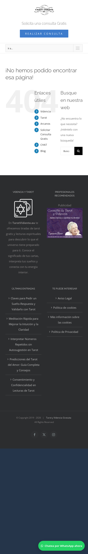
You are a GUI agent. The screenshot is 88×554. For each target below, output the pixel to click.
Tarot (43, 117)
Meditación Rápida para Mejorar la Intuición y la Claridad (23, 324)
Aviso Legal (65, 298)
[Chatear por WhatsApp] (61, 546)
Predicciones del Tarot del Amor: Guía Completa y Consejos (23, 364)
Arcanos (45, 123)
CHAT (43, 144)
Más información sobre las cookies (64, 319)
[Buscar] (78, 151)
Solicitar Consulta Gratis (45, 134)
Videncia (45, 111)
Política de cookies (64, 307)
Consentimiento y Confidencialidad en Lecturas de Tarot (23, 385)
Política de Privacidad (64, 332)
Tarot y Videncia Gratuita (58, 417)
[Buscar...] (67, 151)
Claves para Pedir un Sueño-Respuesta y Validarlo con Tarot (23, 303)
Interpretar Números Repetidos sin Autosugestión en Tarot (23, 344)
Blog (43, 151)
